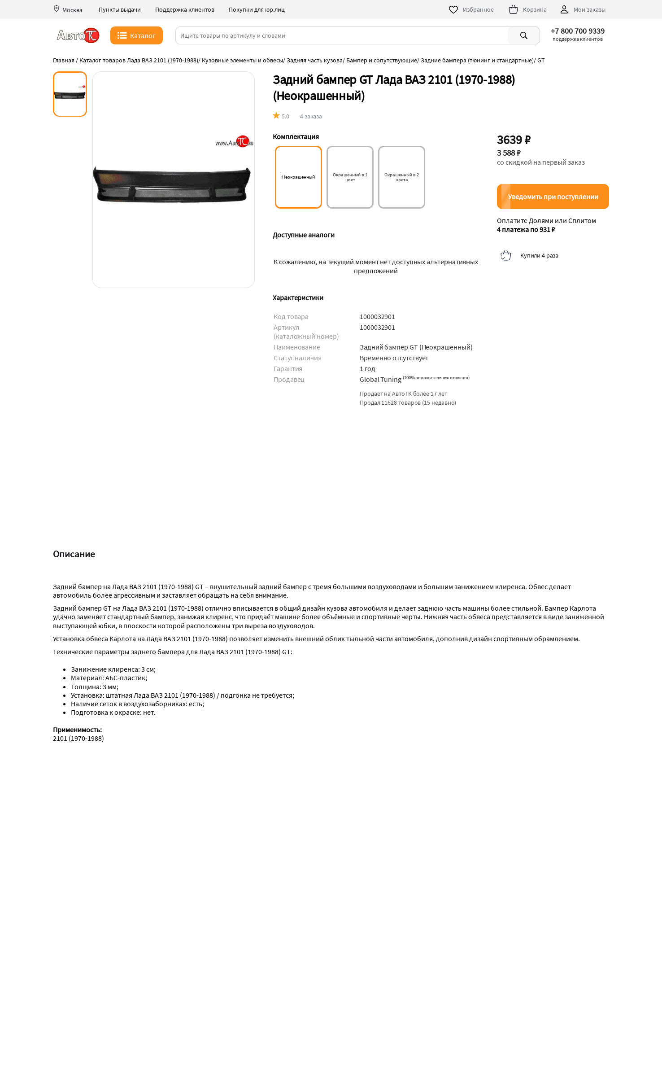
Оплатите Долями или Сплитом (546, 224)
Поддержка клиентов (184, 9)
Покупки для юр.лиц (257, 9)
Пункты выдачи (120, 9)
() (436, 377)
